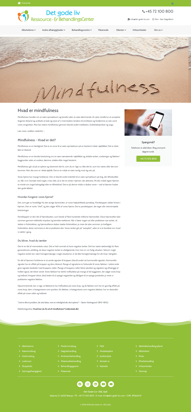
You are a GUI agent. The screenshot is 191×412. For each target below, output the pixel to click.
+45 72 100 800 (148, 158)
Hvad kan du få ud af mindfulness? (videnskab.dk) (55, 309)
